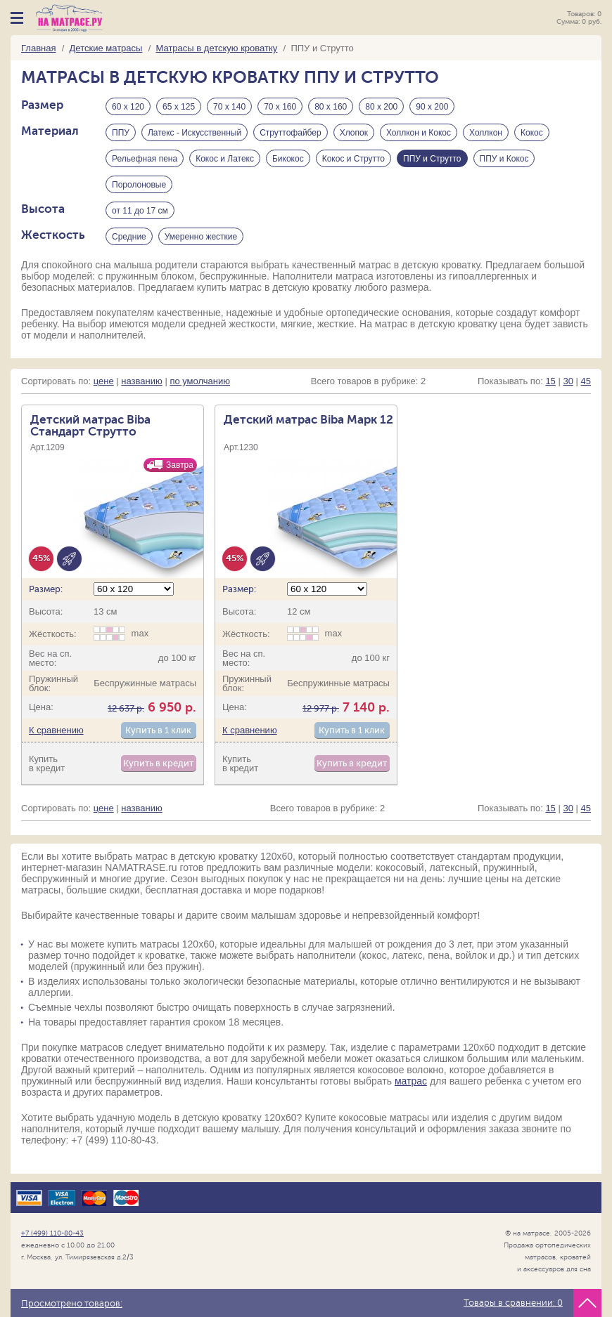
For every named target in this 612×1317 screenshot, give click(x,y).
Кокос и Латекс (225, 159)
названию (141, 381)
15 (550, 381)
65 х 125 (178, 107)
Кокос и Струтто (353, 159)
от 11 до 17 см (140, 211)
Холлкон (485, 133)
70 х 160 (280, 107)
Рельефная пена (144, 159)
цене (104, 381)
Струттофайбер (290, 133)
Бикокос (288, 159)
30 (568, 381)
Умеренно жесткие (201, 237)
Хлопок (354, 133)
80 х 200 (381, 107)
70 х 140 (229, 107)
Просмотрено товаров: (71, 1304)
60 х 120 (128, 107)
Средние (129, 237)
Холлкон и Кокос (418, 133)
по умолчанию (200, 381)
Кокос (532, 133)
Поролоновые (139, 185)
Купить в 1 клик (158, 730)
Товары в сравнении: (513, 1303)
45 (586, 381)
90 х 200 (432, 107)
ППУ (120, 133)
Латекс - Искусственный (194, 133)
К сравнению (56, 730)
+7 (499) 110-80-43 (52, 1233)
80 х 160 (330, 107)
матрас (411, 1081)
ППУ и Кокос (504, 159)
